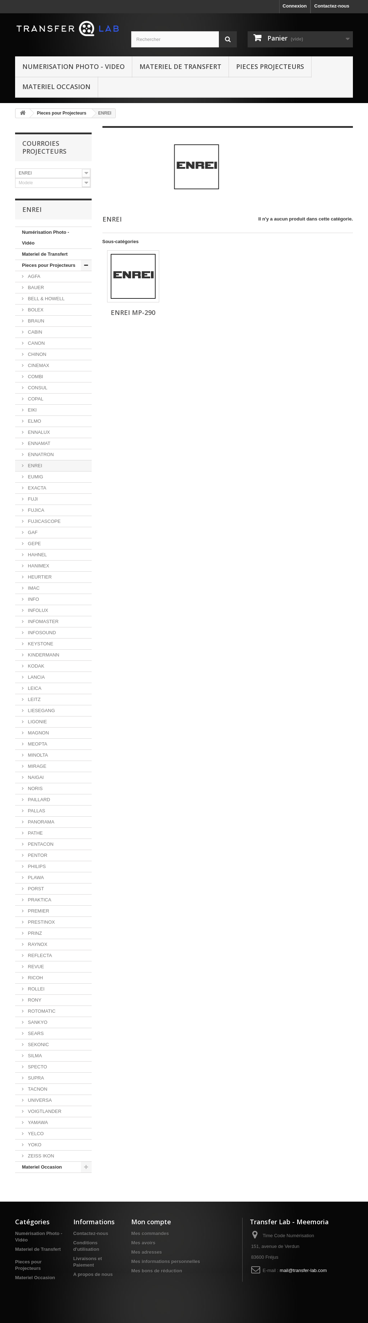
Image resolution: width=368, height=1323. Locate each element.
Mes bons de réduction (156, 1270)
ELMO (34, 421)
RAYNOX (37, 944)
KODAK (35, 666)
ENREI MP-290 (133, 312)
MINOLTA (37, 755)
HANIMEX (38, 565)
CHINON (36, 354)
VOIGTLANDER (44, 1111)
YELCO (35, 1133)
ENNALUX (38, 432)
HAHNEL (37, 554)
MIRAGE (36, 766)
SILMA (34, 1055)
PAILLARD (38, 799)
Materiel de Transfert (180, 66)
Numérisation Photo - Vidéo (45, 237)
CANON (36, 343)
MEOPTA (37, 744)
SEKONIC (38, 1044)
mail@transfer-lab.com (303, 1270)
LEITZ (34, 699)
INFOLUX (37, 610)
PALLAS (36, 810)
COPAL (35, 398)
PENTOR (37, 855)
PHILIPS (36, 866)
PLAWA (35, 877)
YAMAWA (37, 1122)
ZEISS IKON (40, 1156)
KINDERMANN (43, 655)
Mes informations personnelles (165, 1261)
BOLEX (35, 309)
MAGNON (38, 732)
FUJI (32, 499)
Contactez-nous (332, 6)
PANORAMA (40, 822)
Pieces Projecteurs (270, 66)
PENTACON (40, 844)
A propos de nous (93, 1274)
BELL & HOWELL (46, 298)
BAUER (35, 287)
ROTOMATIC (41, 1011)
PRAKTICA (39, 899)
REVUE (35, 966)
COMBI (35, 376)
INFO (33, 599)
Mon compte (151, 1221)
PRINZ (34, 933)
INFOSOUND (41, 632)
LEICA (34, 688)
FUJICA (35, 510)
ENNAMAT (38, 443)
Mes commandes (150, 1233)
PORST (35, 888)
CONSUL (37, 387)
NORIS (35, 788)
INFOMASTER (43, 621)
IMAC (33, 588)
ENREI (34, 465)
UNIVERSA (39, 1100)
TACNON (37, 1089)
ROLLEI (36, 989)
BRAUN (35, 321)
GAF (32, 532)
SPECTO (37, 1066)
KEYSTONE (40, 643)
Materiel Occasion (56, 86)
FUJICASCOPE (44, 521)
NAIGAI (35, 777)
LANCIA (36, 677)
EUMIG (35, 476)
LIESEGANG (41, 710)
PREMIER (38, 911)
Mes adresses (146, 1252)
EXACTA (36, 488)
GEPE (34, 543)
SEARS (35, 1033)
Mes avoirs (143, 1242)
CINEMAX (38, 365)
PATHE (35, 833)
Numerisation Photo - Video (73, 66)
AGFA (33, 276)
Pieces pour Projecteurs (61, 113)
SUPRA (35, 1078)
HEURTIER (39, 577)
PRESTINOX (41, 922)
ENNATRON (40, 454)
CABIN (34, 332)
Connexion (294, 6)
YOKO (34, 1144)
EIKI (32, 410)
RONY (34, 1000)
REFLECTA (39, 955)
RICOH (35, 977)
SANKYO (37, 1022)
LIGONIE (37, 721)
